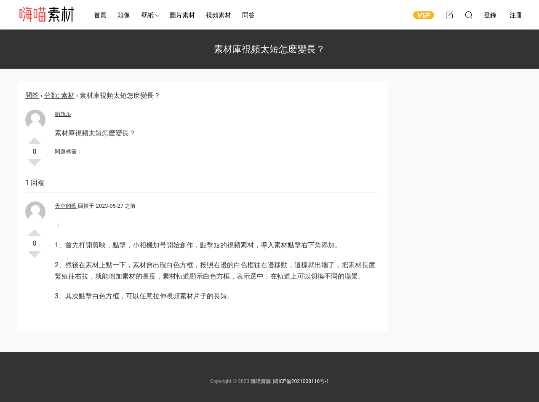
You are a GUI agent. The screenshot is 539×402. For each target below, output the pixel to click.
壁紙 (147, 15)
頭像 (123, 15)
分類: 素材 (59, 95)
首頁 (100, 15)
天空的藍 (66, 206)
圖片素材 (182, 15)
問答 (248, 15)
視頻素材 (218, 15)
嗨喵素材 (46, 14)
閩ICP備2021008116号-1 (301, 381)
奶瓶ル (63, 114)
